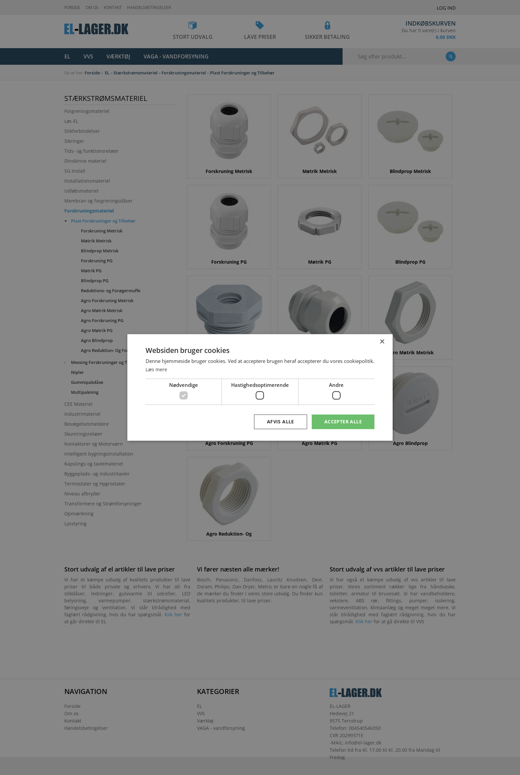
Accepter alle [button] (343, 421)
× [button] (381, 341)
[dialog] (260, 387)
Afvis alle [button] (280, 421)
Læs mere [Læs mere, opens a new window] (157, 369)
